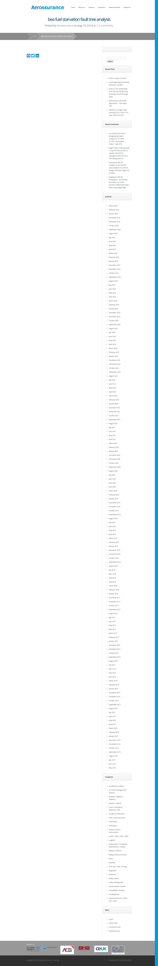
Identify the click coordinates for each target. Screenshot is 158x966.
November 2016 (114, 649)
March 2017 (113, 633)
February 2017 (114, 637)
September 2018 (115, 562)
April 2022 (112, 392)
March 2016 (113, 681)
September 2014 (115, 752)
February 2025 (114, 257)
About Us (81, 7)
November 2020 (114, 459)
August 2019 (113, 518)
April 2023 (112, 344)
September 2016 (115, 657)
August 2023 (113, 328)
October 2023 (114, 321)
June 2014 (112, 764)
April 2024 (112, 297)
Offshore (112, 863)
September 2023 (115, 324)
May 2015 (112, 720)
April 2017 (112, 629)
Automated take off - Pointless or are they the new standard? (117, 165)
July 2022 (112, 380)
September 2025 (115, 229)
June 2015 (112, 716)
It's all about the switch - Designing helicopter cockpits (117, 136)
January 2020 (113, 499)
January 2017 (113, 641)
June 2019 (112, 526)
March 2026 (113, 206)
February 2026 (114, 210)
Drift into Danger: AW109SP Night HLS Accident (119, 170)
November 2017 (114, 602)
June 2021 (112, 431)
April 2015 (112, 724)
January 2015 (113, 736)
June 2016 (112, 669)
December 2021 (114, 408)
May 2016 (112, 673)
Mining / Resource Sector (118, 855)
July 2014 (112, 760)
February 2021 (114, 447)
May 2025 (112, 245)
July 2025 (112, 237)
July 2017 (112, 617)
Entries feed (113, 923)
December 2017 (114, 598)
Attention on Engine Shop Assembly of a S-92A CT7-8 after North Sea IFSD (118, 112)
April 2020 (112, 487)
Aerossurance (65, 25)
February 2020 (114, 495)
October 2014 (114, 748)
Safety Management (116, 882)
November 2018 (114, 554)
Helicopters (113, 826)
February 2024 (114, 305)
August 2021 (113, 423)
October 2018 (114, 558)
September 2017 (115, 609)
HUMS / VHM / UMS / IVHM (118, 836)
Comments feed (114, 927)
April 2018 (112, 582)
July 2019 (112, 522)
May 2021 (112, 435)
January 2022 (113, 404)
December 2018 (114, 550)
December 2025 (114, 218)
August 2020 (113, 471)
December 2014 (114, 740)
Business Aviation (115, 803)
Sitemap (56, 960)
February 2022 (114, 400)
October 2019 (114, 510)
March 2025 (113, 253)
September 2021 (115, 419)
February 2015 (114, 732)
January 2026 (113, 214)
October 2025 (114, 226)
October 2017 (114, 605)
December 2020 (114, 455)
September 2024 (115, 277)
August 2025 (113, 233)
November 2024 (114, 269)
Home (73, 7)
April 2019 (112, 534)
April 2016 (112, 677)
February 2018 (114, 590)
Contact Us (126, 7)
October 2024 (114, 273)
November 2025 (114, 222)
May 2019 (112, 530)
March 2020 (113, 491)
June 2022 (112, 384)
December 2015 (114, 693)
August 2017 (113, 613)
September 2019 (115, 514)
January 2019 (113, 546)
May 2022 (112, 388)
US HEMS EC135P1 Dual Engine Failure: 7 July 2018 (116, 141)
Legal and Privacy (45, 960)
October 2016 (114, 653)
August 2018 (113, 566)
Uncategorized (114, 894)
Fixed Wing (113, 822)
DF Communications (124, 960)
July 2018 (112, 570)
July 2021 (112, 427)
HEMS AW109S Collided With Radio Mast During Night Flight (119, 185)
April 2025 (112, 249)
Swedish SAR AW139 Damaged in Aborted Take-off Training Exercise (118, 156)
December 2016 (114, 645)
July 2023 (112, 332)
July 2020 (112, 475)
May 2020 (112, 483)
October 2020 (114, 463)
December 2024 (114, 265)
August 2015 (113, 708)
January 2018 (113, 594)
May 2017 (112, 625)
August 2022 (113, 376)
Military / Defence (115, 851)
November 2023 (114, 317)
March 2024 (113, 301)
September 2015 (115, 704)
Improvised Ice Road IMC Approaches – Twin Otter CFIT (118, 103)
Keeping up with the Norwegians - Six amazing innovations (118, 179)
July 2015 (112, 712)
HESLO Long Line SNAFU (118, 78)
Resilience (112, 874)
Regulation (112, 870)
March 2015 (113, 728)
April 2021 (112, 439)
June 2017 (112, 621)
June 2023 (112, 336)
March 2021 (113, 443)
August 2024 (113, 281)
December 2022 (114, 360)
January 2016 (113, 689)
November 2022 (114, 364)
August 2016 (113, 661)
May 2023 (112, 340)
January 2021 (113, 451)
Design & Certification (116, 814)
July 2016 (112, 665)
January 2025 (113, 261)
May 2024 (112, 293)
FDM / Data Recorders (117, 818)
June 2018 (112, 574)
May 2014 (112, 768)
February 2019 (114, 542)
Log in (111, 919)
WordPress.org (114, 931)
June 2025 (112, 241)
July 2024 (112, 285)
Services (92, 7)
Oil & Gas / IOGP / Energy (118, 867)
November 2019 (114, 507)
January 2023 (113, 356)
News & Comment (114, 7)
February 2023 (114, 352)
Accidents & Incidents (116, 786)
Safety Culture (114, 878)
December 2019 (114, 503)
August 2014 (113, 756)
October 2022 (114, 368)
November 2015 (114, 697)
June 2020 (112, 479)
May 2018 (112, 578)
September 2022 (115, 372)
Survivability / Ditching (116, 890)
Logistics (112, 840)
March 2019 (113, 538)
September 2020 (115, 467)
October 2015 (114, 700)
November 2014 (114, 744)
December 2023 (114, 313)
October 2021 (114, 416)
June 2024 (112, 289)
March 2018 (113, 586)
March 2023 (113, 348)
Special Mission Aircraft (117, 886)
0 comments (106, 25)
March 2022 (113, 396)
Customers (102, 7)
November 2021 (114, 412)
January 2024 (113, 309)
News (111, 859)
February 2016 (114, 685)
